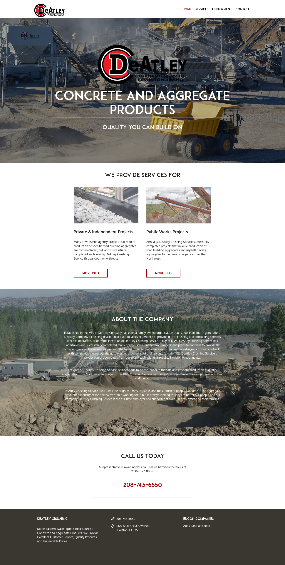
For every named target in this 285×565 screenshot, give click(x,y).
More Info (90, 273)
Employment (222, 9)
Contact (242, 9)
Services (201, 9)
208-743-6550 (142, 485)
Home (187, 9)
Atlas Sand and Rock (197, 526)
